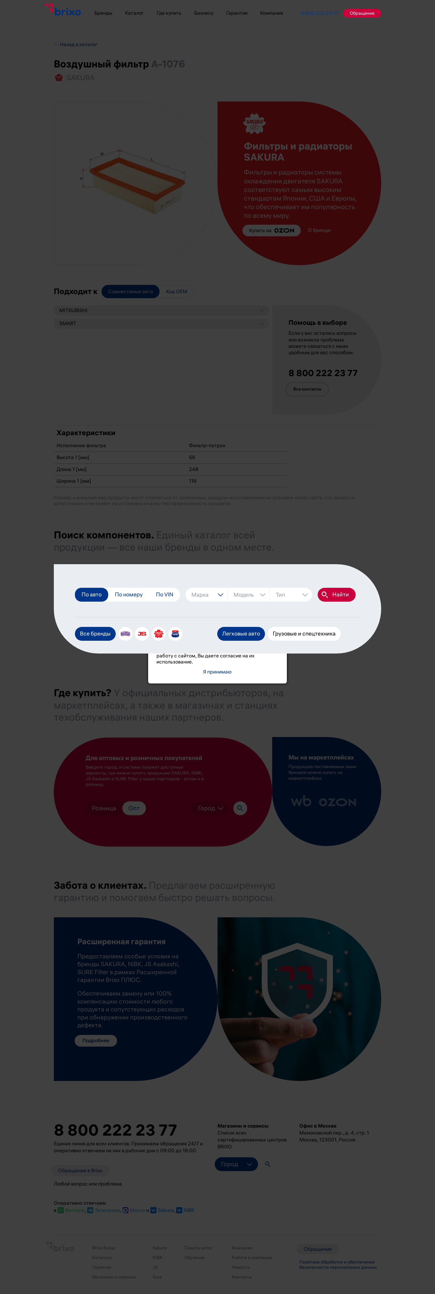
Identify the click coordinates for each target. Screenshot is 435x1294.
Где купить (169, 13)
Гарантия (236, 13)
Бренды (103, 13)
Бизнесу (203, 13)
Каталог (134, 13)
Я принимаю (217, 672)
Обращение (362, 13)
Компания (271, 13)
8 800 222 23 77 (320, 13)
